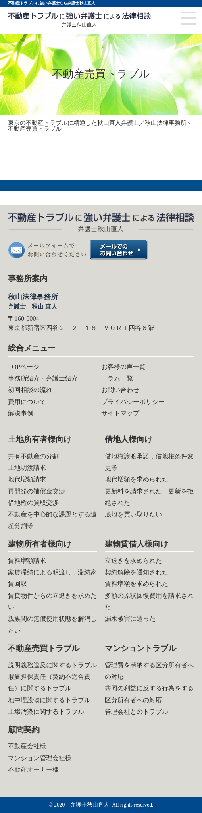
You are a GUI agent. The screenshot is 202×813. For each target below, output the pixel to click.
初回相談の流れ (30, 390)
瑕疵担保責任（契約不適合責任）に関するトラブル (49, 682)
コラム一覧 (117, 378)
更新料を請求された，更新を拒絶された (149, 496)
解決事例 (20, 413)
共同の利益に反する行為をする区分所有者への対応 (149, 693)
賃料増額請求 (27, 560)
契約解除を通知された (136, 572)
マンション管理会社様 (39, 758)
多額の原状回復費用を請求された (149, 601)
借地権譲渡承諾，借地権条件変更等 (149, 461)
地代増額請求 (27, 479)
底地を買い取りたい (133, 514)
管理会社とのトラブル (136, 711)
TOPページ (23, 367)
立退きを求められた (133, 560)
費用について (27, 402)
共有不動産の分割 (33, 456)
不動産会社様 (27, 746)
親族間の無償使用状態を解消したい (52, 624)
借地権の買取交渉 (33, 502)
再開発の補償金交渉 (36, 491)
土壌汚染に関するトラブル (46, 711)
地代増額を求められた (136, 479)
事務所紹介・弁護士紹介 (43, 378)
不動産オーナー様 (33, 769)
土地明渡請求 (27, 467)
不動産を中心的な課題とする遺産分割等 (52, 519)
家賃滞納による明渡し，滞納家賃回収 (52, 577)
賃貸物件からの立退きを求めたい (52, 601)
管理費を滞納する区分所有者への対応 (149, 670)
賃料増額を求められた (136, 583)
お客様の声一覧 (123, 367)
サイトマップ (120, 413)
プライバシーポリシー (133, 402)
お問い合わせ (120, 390)
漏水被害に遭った (130, 618)
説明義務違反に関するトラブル (52, 665)
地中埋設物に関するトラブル (49, 700)
